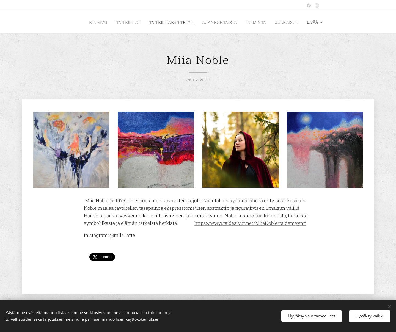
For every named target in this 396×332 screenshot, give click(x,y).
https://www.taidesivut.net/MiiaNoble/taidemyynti (250, 223)
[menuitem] (112, 22)
